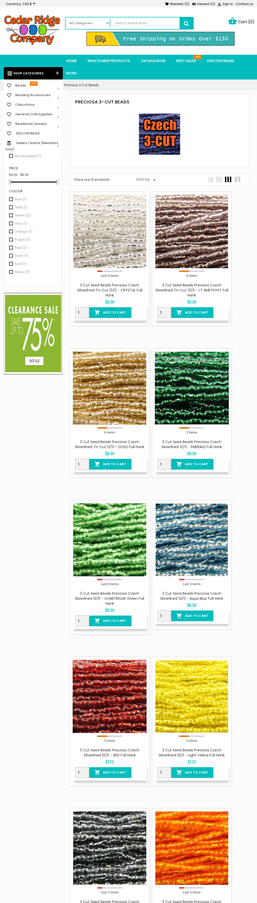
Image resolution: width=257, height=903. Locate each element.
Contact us (244, 4)
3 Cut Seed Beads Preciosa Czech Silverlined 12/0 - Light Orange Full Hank (99, 675)
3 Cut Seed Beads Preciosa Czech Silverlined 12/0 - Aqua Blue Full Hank (220, 404)
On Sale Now (104, 819)
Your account (186, 814)
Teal (20, 264)
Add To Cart (102, 292)
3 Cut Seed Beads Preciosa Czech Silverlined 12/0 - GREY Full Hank (220, 540)
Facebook (9, 846)
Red (21, 248)
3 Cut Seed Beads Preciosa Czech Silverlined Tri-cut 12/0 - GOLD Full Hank (220, 269)
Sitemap (139, 867)
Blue (20, 199)
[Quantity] (78, 291)
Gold (21, 207)
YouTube (22, 846)
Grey (21, 224)
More (71, 73)
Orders (181, 852)
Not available (28, 156)
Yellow (22, 272)
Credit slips (184, 860)
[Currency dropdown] (29, 4)
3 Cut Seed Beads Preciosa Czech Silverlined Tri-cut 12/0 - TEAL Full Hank (220, 675)
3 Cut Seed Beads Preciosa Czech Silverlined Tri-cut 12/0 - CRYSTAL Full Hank (99, 269)
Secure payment (147, 852)
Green (23, 215)
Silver (21, 256)
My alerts (183, 882)
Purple (22, 240)
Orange (23, 232)
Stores (137, 875)
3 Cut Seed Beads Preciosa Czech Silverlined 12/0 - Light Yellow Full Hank (160, 540)
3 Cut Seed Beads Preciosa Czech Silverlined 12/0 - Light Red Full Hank (160, 675)
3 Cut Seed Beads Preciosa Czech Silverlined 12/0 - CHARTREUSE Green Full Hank (159, 404)
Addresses (184, 867)
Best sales (102, 841)
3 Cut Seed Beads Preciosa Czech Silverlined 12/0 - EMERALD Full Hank (99, 404)
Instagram (36, 846)
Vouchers (183, 875)
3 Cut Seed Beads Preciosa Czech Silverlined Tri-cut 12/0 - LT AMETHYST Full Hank (160, 269)
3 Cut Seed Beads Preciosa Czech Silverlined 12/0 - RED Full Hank (99, 540)
